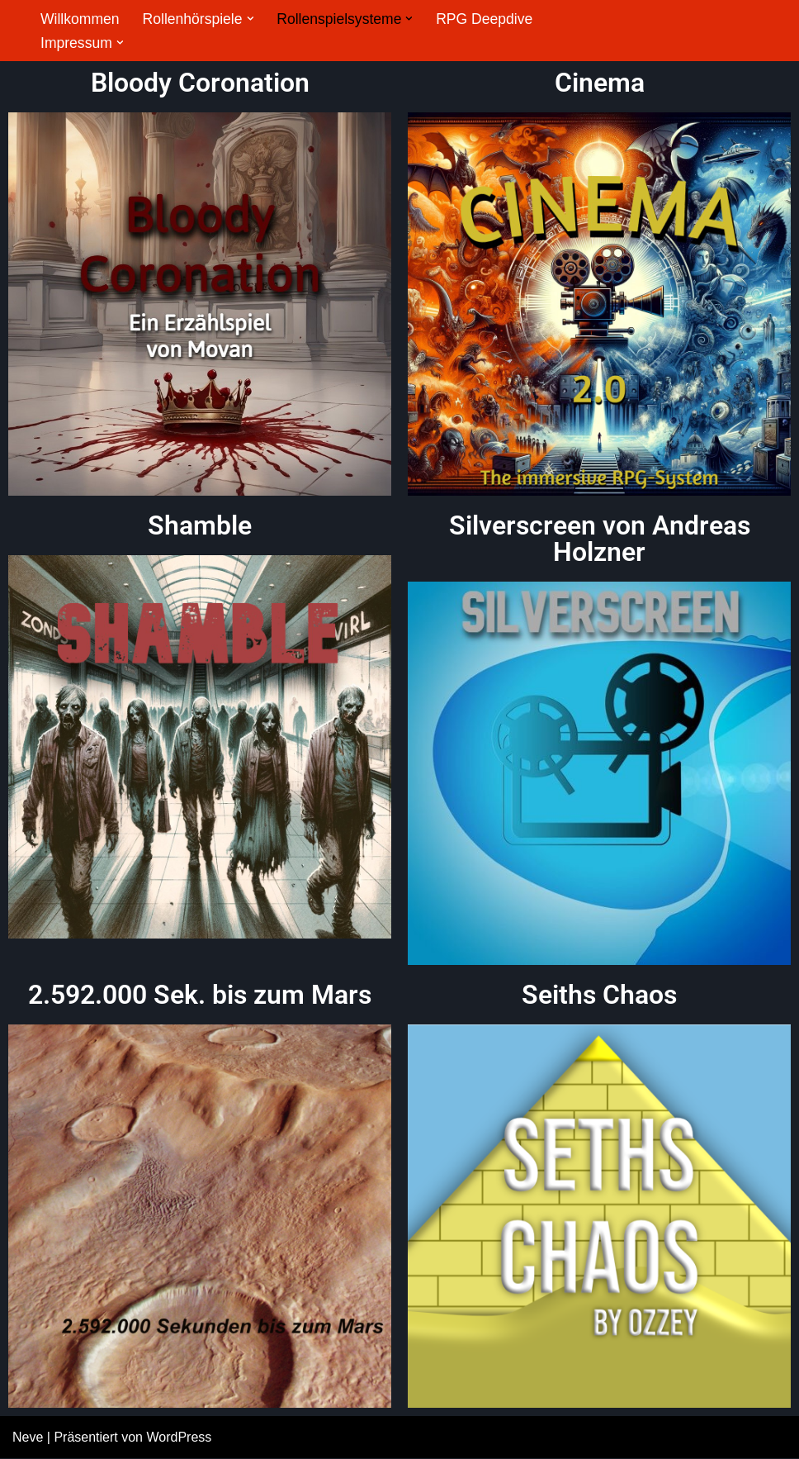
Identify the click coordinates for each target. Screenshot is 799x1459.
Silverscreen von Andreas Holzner (599, 539)
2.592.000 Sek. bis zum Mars (199, 994)
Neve (27, 1438)
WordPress (178, 1438)
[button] (250, 18)
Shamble (200, 525)
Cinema (600, 82)
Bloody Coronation (200, 82)
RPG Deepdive (485, 19)
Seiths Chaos (599, 994)
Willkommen (80, 19)
